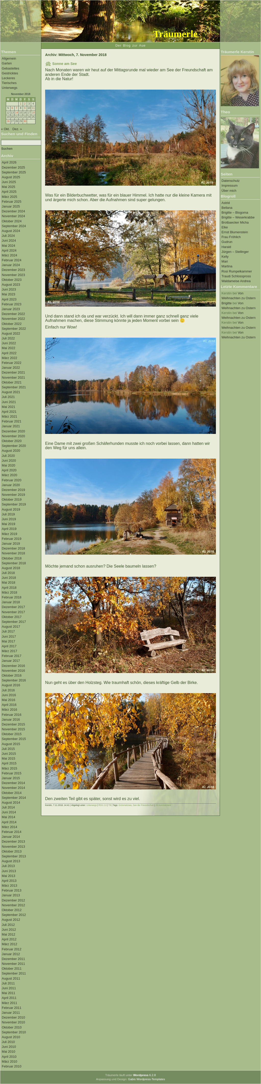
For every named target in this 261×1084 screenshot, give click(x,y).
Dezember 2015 (13, 724)
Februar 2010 (11, 1066)
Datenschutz (230, 181)
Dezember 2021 (13, 372)
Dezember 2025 (13, 167)
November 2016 (13, 671)
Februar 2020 (11, 480)
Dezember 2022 (13, 314)
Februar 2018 (11, 597)
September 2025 (14, 172)
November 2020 (13, 436)
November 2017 (13, 612)
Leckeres (8, 78)
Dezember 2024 (13, 211)
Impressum (229, 185)
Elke (224, 227)
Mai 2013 (8, 876)
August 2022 (11, 333)
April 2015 (9, 763)
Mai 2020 (8, 465)
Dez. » (17, 129)
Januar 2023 (11, 309)
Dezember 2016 (13, 666)
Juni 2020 (9, 460)
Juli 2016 (8, 690)
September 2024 (14, 226)
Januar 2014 (11, 837)
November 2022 (13, 319)
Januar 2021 (11, 426)
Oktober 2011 (12, 968)
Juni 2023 (9, 289)
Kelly (225, 256)
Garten (7, 63)
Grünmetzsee (125, 805)
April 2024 (9, 250)
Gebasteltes (10, 68)
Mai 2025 (8, 187)
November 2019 (13, 495)
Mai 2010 (8, 1051)
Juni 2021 (9, 402)
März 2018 (9, 592)
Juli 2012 (8, 925)
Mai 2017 (8, 641)
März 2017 (9, 651)
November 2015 (13, 729)
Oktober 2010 (12, 1027)
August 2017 (11, 626)
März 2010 (9, 1061)
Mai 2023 (8, 294)
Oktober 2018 (12, 558)
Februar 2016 (11, 715)
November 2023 (13, 275)
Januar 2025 (11, 206)
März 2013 (9, 885)
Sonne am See (64, 64)
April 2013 (9, 881)
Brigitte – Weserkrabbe (238, 217)
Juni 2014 (9, 812)
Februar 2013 (11, 890)
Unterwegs (9, 88)
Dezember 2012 (13, 900)
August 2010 (11, 1037)
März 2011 (9, 1003)
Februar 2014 (11, 832)
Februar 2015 (11, 773)
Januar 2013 (11, 895)
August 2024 (11, 231)
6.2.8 (144, 1075)
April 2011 (9, 998)
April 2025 (9, 192)
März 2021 (9, 416)
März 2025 (9, 197)
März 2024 (9, 255)
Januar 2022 (11, 367)
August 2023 (11, 284)
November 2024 (13, 216)
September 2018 (14, 563)
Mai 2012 (8, 934)
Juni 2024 (9, 240)
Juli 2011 (8, 983)
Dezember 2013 (13, 841)
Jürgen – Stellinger (235, 252)
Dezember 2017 (13, 607)
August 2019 (11, 509)
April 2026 (9, 162)
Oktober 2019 (12, 499)
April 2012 (9, 939)
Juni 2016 (9, 695)
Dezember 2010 (13, 1017)
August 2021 (11, 392)
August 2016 (11, 685)
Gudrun (226, 242)
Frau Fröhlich (231, 237)
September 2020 (14, 446)
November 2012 (13, 905)
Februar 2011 (11, 1008)
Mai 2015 (8, 758)
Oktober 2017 (12, 617)
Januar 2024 (11, 265)
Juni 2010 (9, 1047)
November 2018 (13, 553)
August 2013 (11, 861)
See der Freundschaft (143, 805)
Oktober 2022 (12, 324)
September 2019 (14, 504)
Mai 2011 (8, 993)
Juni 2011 (9, 988)
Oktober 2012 (12, 910)
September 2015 (14, 739)
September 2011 (14, 973)
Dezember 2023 (13, 270)
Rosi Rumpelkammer (236, 271)
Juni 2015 (9, 754)
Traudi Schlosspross (236, 276)
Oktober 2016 (12, 675)
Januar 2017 (11, 661)
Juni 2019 (9, 519)
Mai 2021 (8, 407)
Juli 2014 (8, 807)
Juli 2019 (8, 514)
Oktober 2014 (12, 793)
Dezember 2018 (13, 548)
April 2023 (9, 299)
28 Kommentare (163, 805)
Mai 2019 (8, 524)
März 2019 (9, 534)
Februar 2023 (11, 304)
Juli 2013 (8, 866)
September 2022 (14, 329)
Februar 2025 (11, 201)
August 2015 (11, 744)
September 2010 (14, 1032)
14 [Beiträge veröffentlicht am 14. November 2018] (16, 112)
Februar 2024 (11, 260)
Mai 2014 (8, 817)
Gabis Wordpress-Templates (146, 1079)
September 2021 (14, 387)
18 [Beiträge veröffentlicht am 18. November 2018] (33, 112)
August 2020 (11, 450)
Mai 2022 (8, 348)
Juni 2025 (9, 182)
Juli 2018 (8, 573)
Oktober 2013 (12, 851)
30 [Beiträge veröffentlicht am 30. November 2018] (24, 121)
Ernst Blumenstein (234, 232)
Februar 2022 (11, 363)
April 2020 (9, 470)
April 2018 (9, 587)
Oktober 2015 (12, 734)
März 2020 (9, 475)
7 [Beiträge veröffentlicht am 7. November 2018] (16, 108)
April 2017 (9, 646)
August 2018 (11, 568)
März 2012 (9, 944)
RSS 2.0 (102, 805)
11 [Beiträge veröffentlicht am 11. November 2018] (33, 108)
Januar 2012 (11, 954)
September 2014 (14, 798)
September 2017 (14, 622)
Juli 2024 (8, 236)
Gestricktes (10, 73)
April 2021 (9, 412)
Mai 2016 (8, 700)
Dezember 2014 (13, 783)
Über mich (228, 191)
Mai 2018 (8, 582)
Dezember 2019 (13, 490)
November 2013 (13, 846)
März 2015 (9, 768)
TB (109, 805)
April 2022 (9, 353)
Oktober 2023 (12, 280)
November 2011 (13, 964)
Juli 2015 (8, 749)
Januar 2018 (11, 602)
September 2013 (14, 856)
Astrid (225, 203)
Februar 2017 (11, 656)
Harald (226, 247)
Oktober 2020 (12, 441)
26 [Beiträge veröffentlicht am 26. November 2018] (8, 121)
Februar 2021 (11, 421)
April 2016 (9, 705)
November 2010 (13, 1022)
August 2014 (11, 802)
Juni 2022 (9, 343)
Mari (224, 261)
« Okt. (5, 129)
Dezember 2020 (13, 431)
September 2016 (14, 680)
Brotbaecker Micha (235, 222)
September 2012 (14, 915)
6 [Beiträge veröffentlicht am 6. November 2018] (12, 108)
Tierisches (9, 83)
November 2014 (13, 788)
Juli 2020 (8, 456)
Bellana (226, 208)
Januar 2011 (11, 1012)
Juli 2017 (8, 631)
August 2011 (11, 978)
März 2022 (9, 358)
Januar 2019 (11, 543)
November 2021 (13, 377)
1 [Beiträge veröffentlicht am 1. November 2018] (20, 103)
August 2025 (11, 177)
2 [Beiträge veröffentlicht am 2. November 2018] (25, 103)
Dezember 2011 (13, 959)
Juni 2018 (9, 578)
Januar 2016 (11, 719)
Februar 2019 (11, 539)
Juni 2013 (9, 871)
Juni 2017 (9, 636)
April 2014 (9, 822)
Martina (226, 266)
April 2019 (9, 529)
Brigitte (226, 303)
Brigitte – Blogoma (234, 212)
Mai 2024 (8, 246)
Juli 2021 (8, 397)
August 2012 (11, 920)
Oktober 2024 (12, 221)
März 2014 (9, 827)
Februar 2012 (11, 949)
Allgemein (9, 58)
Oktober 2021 (12, 382)
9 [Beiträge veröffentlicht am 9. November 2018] (25, 108)
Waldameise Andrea (236, 281)
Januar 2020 (11, 485)
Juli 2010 (8, 1042)
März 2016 (9, 709)
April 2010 (9, 1057)
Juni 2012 (9, 929)
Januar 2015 (11, 778)
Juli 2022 (8, 338)
